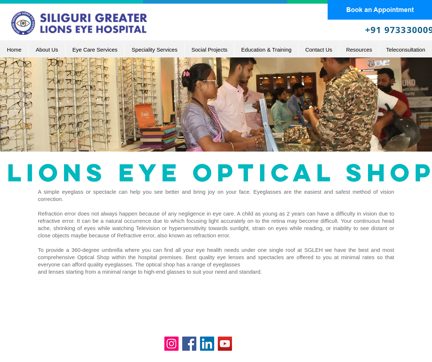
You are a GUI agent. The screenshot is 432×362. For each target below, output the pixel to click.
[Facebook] (189, 344)
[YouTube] (225, 344)
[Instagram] (171, 344)
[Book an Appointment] (380, 10)
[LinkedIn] (207, 344)
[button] (94, 50)
